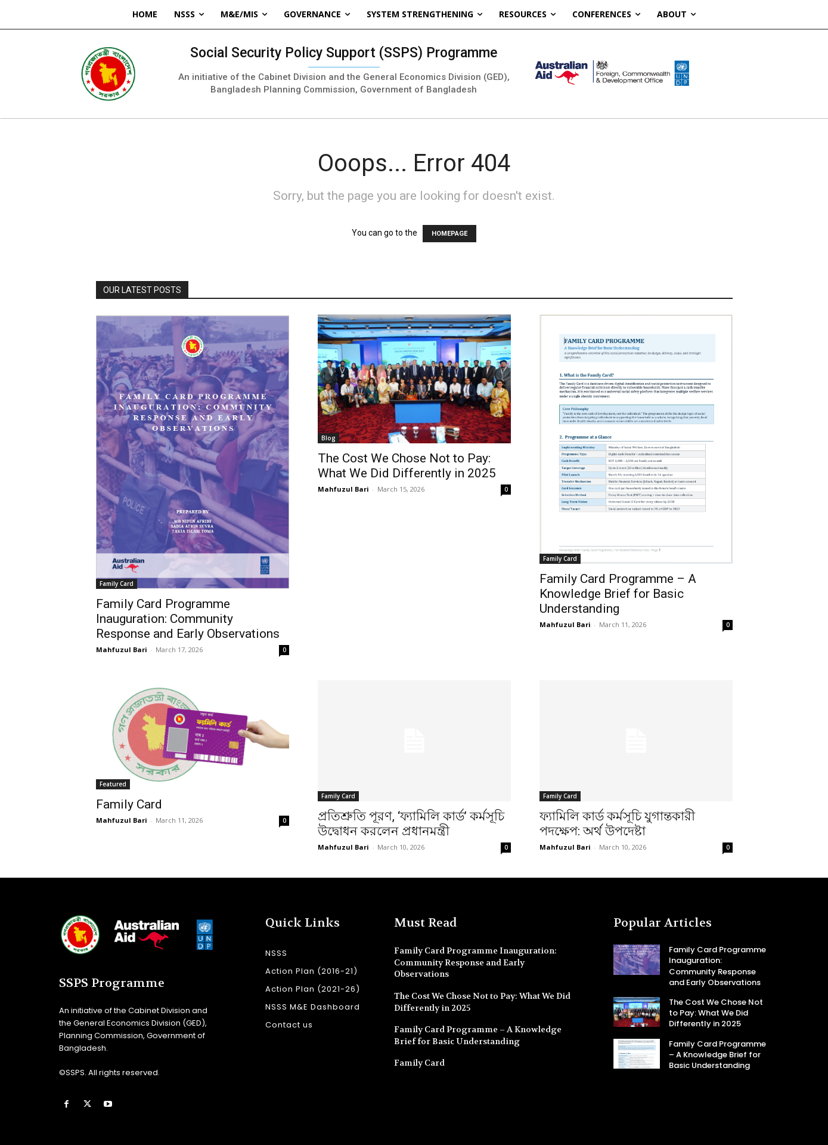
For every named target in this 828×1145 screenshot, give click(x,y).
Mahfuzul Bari (121, 649)
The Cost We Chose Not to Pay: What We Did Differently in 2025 (407, 465)
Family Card (117, 583)
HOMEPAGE (449, 233)
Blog (328, 438)
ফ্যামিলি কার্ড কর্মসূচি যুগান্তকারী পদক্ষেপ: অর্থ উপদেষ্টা (617, 823)
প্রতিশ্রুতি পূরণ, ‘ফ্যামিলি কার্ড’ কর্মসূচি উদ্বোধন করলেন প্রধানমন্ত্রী (411, 823)
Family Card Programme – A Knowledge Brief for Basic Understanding (617, 594)
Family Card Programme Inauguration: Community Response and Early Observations (188, 619)
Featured (113, 784)
